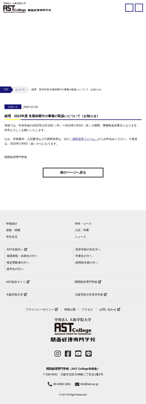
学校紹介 (11, 223)
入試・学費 (82, 230)
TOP (5, 89)
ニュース (20, 89)
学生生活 (11, 236)
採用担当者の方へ (86, 262)
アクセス (87, 309)
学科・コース (83, 223)
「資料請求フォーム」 (83, 139)
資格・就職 (13, 230)
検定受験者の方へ (18, 262)
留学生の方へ (15, 269)
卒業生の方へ (83, 255)
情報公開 (70, 309)
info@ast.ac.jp (89, 384)
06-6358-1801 (62, 384)
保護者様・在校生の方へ (22, 255)
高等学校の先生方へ (88, 249)
